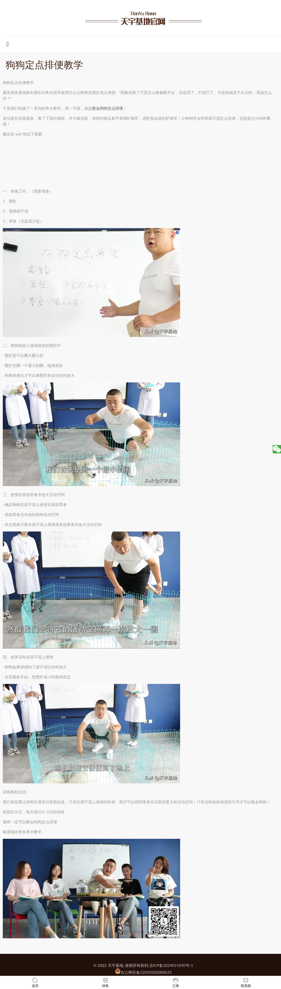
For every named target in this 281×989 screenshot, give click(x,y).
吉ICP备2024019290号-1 (171, 965)
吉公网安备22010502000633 (146, 972)
